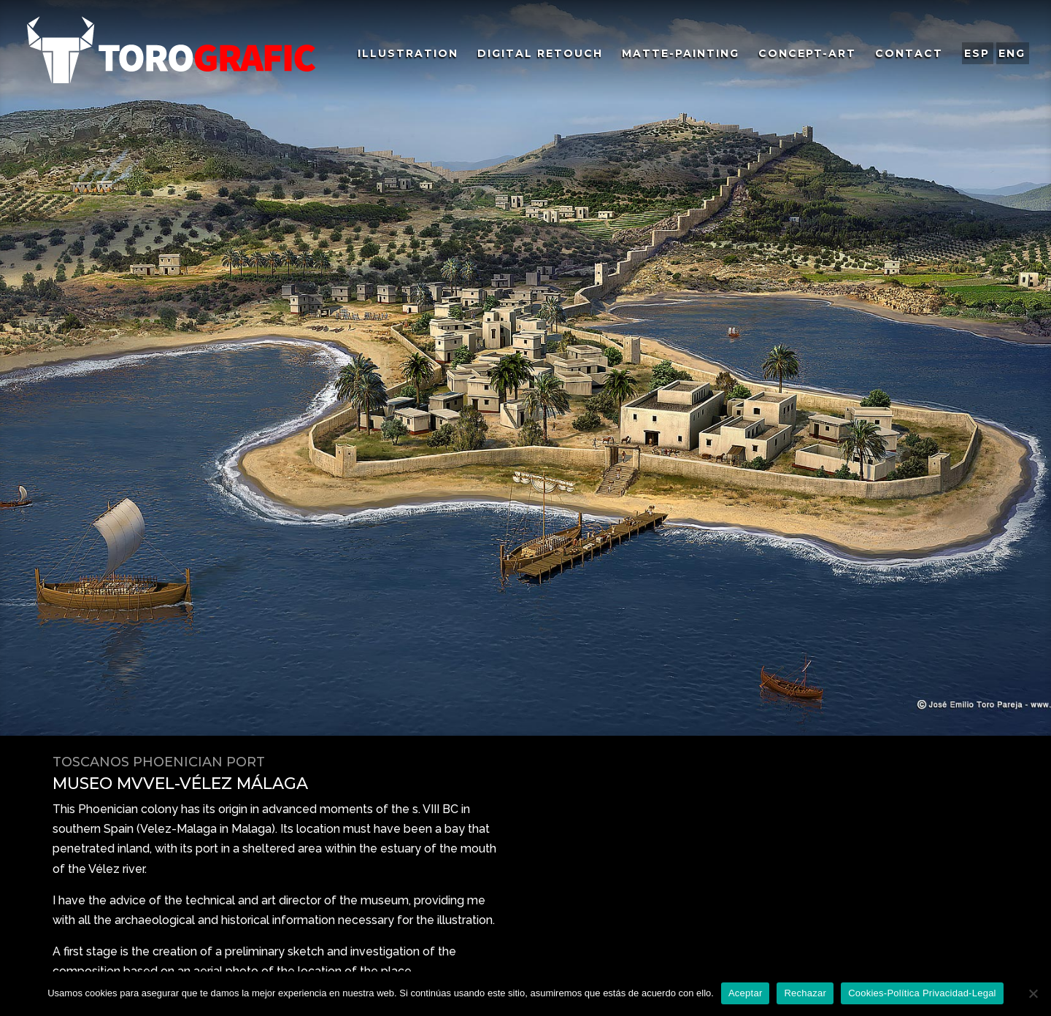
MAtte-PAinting (680, 54)
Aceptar (745, 993)
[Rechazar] (1032, 993)
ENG (1011, 53)
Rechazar (805, 993)
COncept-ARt (807, 54)
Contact (909, 54)
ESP (977, 53)
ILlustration (408, 54)
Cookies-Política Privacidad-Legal (922, 993)
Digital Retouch (540, 54)
